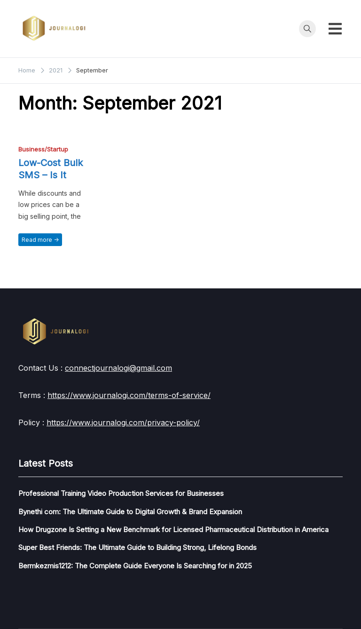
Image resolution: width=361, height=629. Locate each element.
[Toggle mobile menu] (335, 28)
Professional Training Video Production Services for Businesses (121, 493)
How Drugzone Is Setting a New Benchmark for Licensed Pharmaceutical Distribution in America (173, 529)
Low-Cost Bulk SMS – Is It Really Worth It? (53, 175)
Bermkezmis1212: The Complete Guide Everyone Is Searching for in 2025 (135, 565)
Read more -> (40, 239)
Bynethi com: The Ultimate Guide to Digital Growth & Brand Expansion (130, 511)
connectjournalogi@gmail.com (118, 368)
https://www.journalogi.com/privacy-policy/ (123, 422)
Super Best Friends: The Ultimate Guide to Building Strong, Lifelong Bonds (137, 547)
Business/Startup (43, 149)
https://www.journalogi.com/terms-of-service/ (129, 395)
